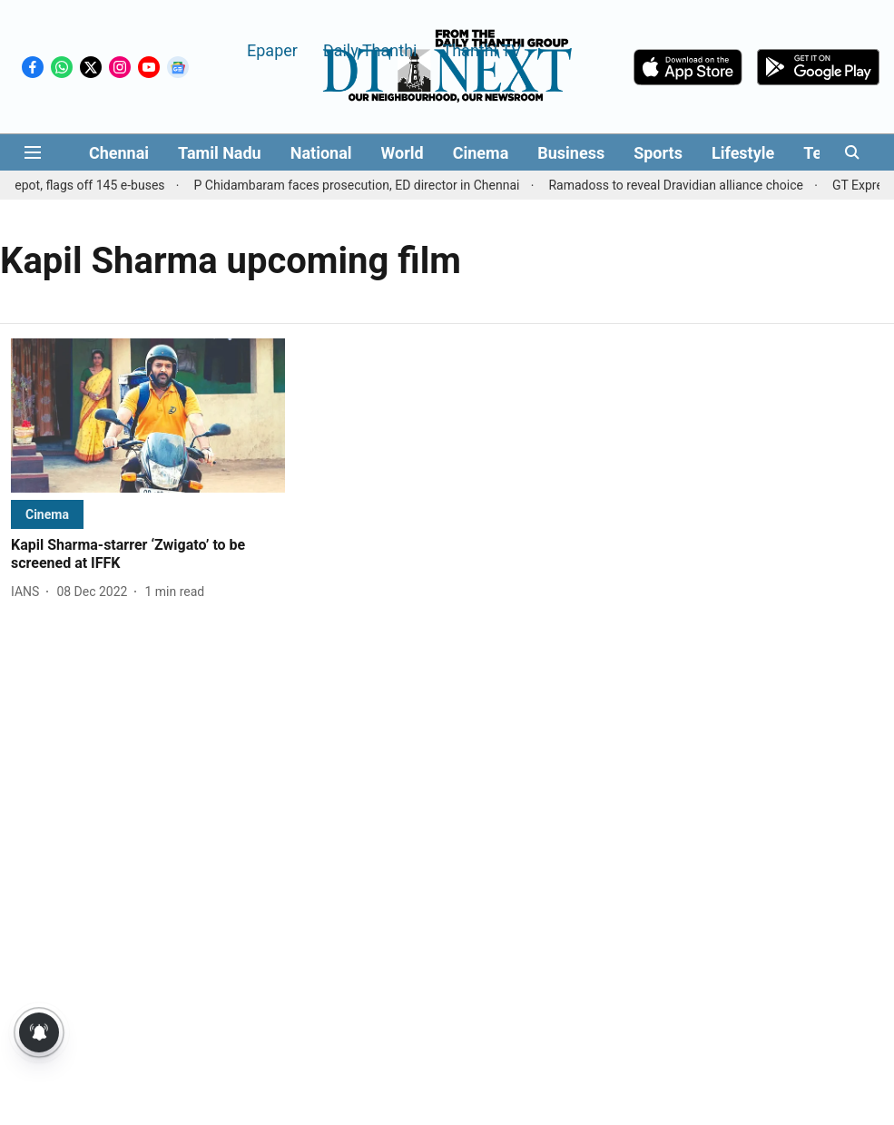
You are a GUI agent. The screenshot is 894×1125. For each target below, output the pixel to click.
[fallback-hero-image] (148, 415)
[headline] (148, 555)
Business (570, 152)
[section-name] (47, 514)
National (321, 152)
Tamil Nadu (219, 152)
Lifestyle (743, 152)
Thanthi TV (481, 49)
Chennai (119, 152)
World (402, 152)
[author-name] (28, 592)
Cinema (481, 152)
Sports (658, 152)
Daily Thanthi (370, 49)
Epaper (272, 49)
